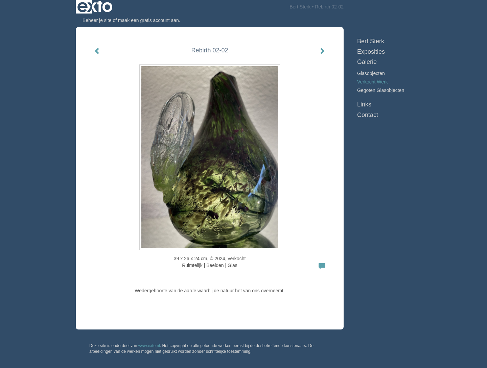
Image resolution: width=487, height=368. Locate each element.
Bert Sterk (299, 6)
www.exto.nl (149, 345)
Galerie (367, 61)
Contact (367, 115)
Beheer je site (97, 20)
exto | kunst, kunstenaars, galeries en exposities (95, 7)
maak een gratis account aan (148, 20)
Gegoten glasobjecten (380, 90)
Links (364, 104)
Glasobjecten (371, 73)
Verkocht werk (372, 81)
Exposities (371, 51)
